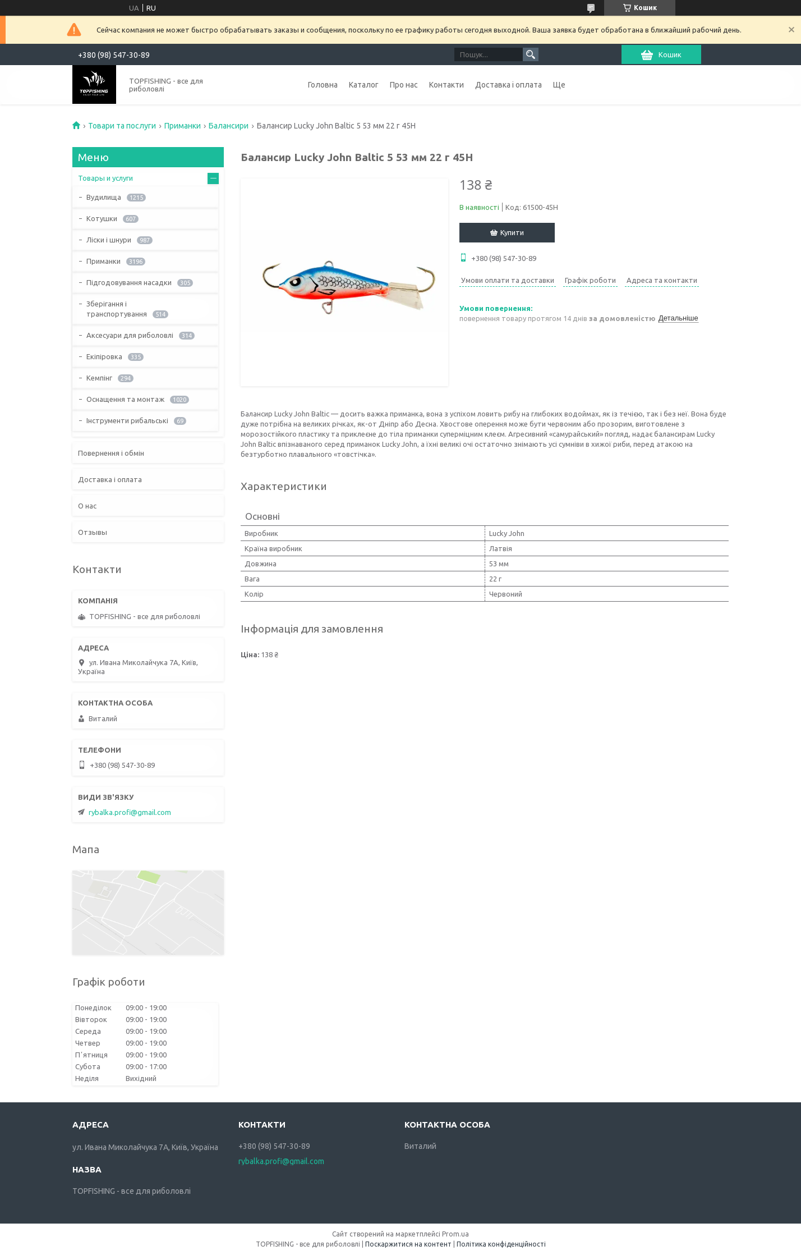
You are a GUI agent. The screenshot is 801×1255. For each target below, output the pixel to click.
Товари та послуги (122, 125)
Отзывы (92, 532)
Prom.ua (455, 1234)
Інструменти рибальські (127, 420)
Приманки (182, 125)
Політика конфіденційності (501, 1244)
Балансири (228, 125)
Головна (323, 84)
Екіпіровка (104, 356)
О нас (87, 506)
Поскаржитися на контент (408, 1244)
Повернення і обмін (111, 453)
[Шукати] (530, 54)
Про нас (404, 84)
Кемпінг (99, 378)
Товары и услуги (105, 178)
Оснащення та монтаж (125, 399)
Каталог (364, 84)
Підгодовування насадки (129, 282)
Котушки (101, 218)
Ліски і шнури (108, 240)
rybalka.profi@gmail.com (130, 812)
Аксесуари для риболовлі (129, 335)
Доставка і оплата (508, 84)
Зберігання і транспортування (116, 309)
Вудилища (103, 197)
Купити (512, 232)
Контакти (446, 84)
